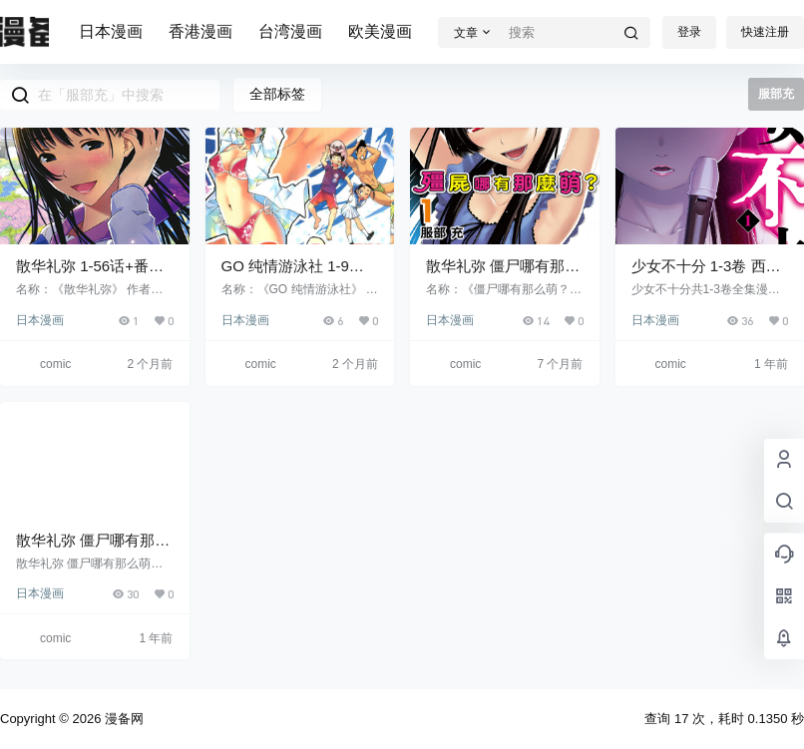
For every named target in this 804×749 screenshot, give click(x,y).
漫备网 (122, 718)
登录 (689, 32)
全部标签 (277, 94)
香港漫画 (200, 31)
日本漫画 (111, 31)
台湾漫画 (290, 31)
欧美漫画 (380, 31)
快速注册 (765, 32)
